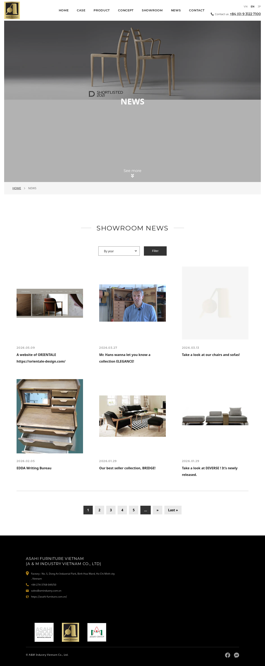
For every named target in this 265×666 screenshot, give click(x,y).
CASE (81, 10)
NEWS (176, 10)
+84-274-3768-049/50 (43, 584)
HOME (64, 10)
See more (132, 171)
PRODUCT (102, 10)
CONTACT (196, 10)
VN (246, 6)
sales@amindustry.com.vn (46, 590)
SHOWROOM (152, 10)
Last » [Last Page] (173, 510)
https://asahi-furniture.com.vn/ (49, 596)
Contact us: (238, 14)
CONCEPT (126, 10)
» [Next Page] (158, 510)
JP (259, 6)
